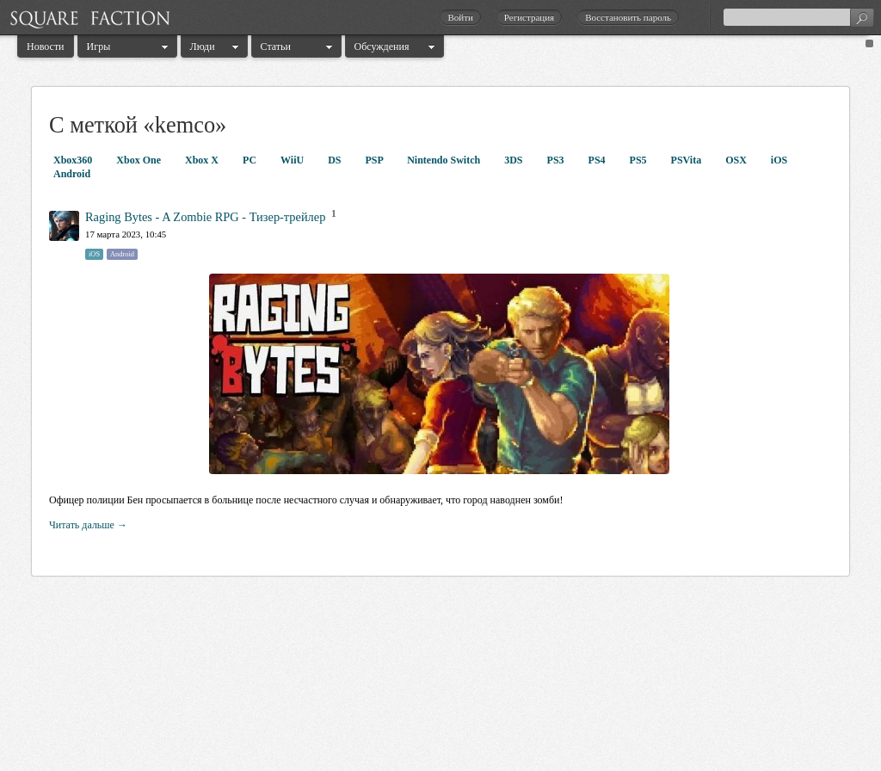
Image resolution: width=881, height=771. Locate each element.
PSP (376, 160)
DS (335, 160)
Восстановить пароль (628, 17)
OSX (737, 160)
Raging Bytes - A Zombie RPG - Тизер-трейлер (205, 217)
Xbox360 (74, 160)
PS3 (557, 160)
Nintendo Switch (445, 160)
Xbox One (139, 160)
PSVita (688, 160)
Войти (459, 17)
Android (71, 174)
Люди (202, 46)
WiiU (293, 160)
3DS (514, 160)
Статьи (276, 46)
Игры (99, 46)
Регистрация (529, 17)
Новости (46, 46)
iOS (779, 160)
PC (251, 160)
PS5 (640, 160)
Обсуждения (382, 46)
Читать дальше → (88, 525)
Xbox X (203, 160)
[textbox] (798, 17)
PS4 (598, 160)
